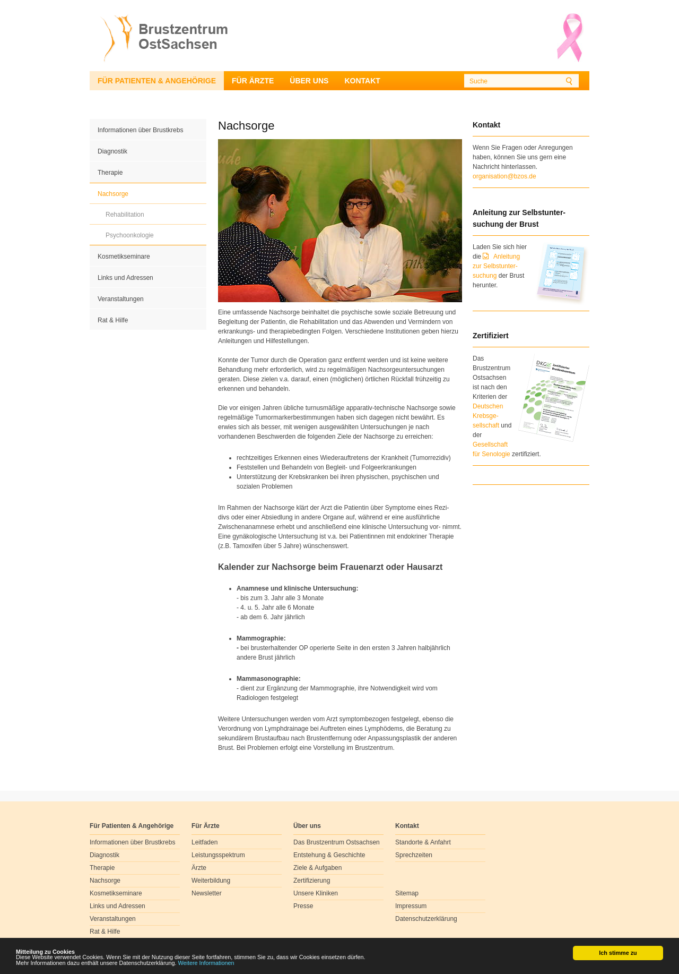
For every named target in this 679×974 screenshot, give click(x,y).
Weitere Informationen (206, 965)
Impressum (410, 906)
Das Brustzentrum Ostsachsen (336, 842)
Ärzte (198, 868)
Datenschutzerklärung (426, 918)
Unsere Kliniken (315, 893)
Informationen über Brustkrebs (140, 130)
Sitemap (407, 893)
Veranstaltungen (121, 299)
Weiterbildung (210, 880)
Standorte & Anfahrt (423, 842)
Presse (303, 906)
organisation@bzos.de (504, 176)
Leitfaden (204, 842)
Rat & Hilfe (113, 320)
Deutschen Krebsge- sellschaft (488, 416)
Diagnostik (112, 151)
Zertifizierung (311, 880)
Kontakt (362, 80)
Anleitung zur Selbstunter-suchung (496, 266)
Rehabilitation (125, 214)
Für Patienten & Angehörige (157, 80)
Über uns (309, 80)
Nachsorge (113, 194)
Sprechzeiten (413, 855)
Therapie (110, 172)
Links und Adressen (125, 277)
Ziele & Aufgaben (317, 868)
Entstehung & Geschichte (329, 855)
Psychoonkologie (130, 235)
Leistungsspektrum (218, 855)
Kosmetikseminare (124, 256)
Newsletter (206, 893)
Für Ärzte (253, 80)
